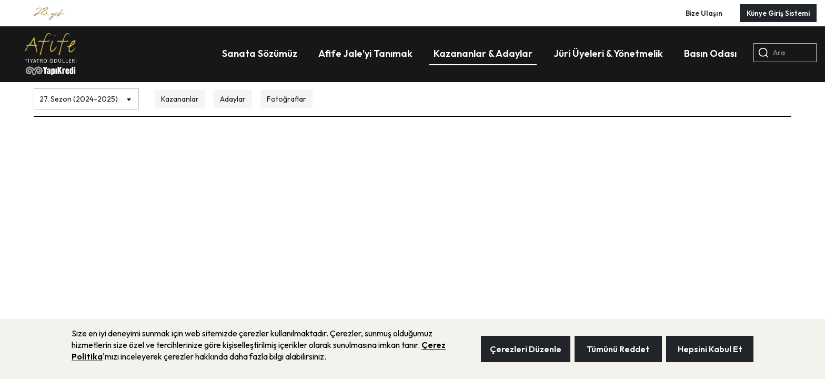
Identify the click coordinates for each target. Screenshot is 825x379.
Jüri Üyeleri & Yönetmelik (608, 53)
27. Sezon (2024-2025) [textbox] (78, 99)
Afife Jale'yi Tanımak (365, 53)
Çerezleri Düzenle (525, 349)
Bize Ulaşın (704, 13)
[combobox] (86, 96)
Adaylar (233, 99)
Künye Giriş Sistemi (778, 13)
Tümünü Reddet (618, 349)
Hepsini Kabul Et (710, 349)
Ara (771, 52)
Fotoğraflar (286, 99)
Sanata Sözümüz (259, 53)
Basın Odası (710, 53)
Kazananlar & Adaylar (483, 53)
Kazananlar (180, 99)
